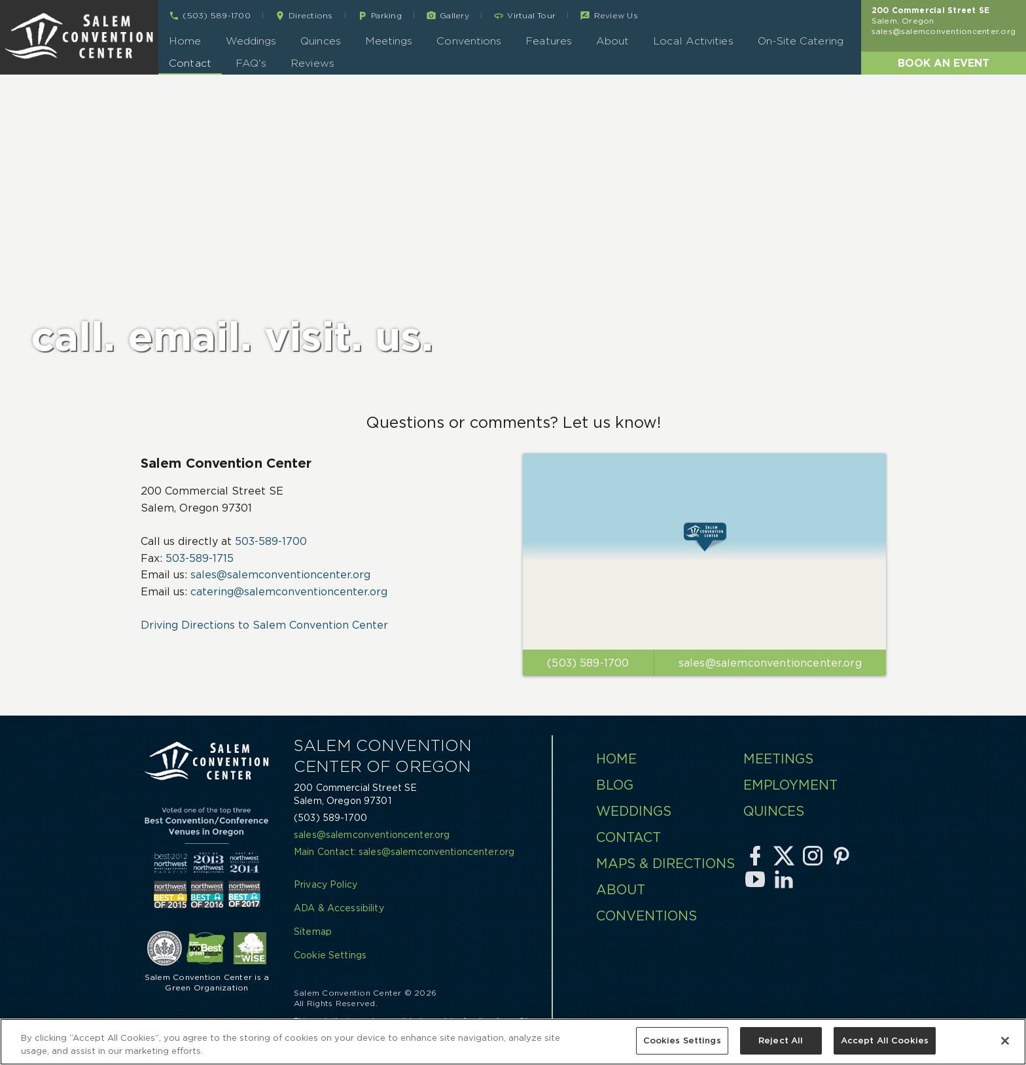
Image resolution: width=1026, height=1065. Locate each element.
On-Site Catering (800, 40)
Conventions (468, 40)
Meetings (389, 40)
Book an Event (943, 63)
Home (185, 40)
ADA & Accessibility (339, 908)
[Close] (1005, 1040)
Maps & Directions (665, 863)
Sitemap (313, 931)
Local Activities (693, 40)
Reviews (312, 63)
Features (548, 40)
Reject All (780, 1041)
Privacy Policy (325, 884)
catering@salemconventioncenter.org (288, 591)
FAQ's (251, 63)
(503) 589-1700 (330, 817)
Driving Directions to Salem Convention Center (264, 625)
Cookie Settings (330, 955)
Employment (790, 785)
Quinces (320, 40)
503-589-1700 (271, 541)
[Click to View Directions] (704, 551)
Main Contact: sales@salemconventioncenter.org (404, 852)
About (612, 40)
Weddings (251, 40)
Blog (614, 785)
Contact (190, 63)
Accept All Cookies (885, 1041)
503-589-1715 (200, 558)
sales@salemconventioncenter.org (944, 31)
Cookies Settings (682, 1041)
